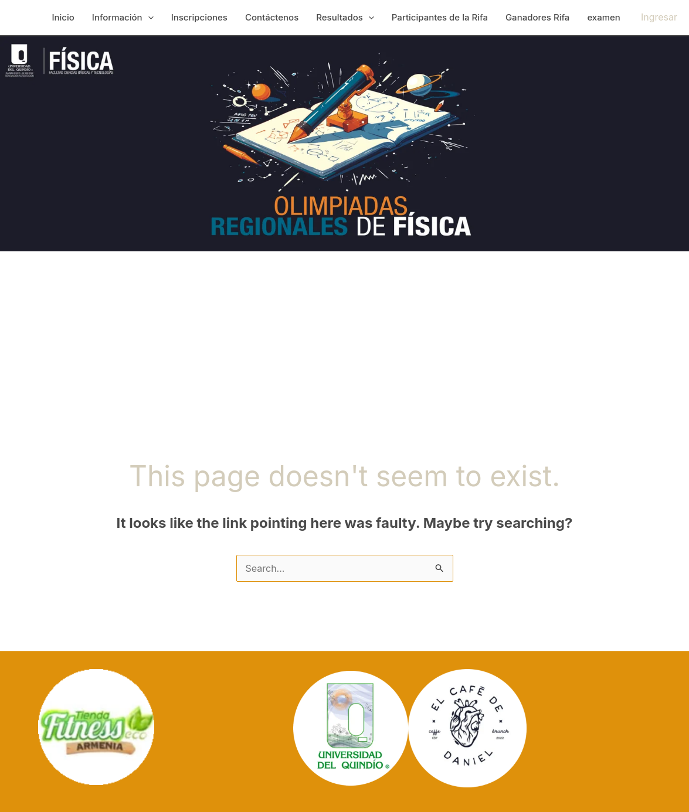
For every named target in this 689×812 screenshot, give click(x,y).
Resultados (345, 17)
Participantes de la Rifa (440, 17)
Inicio (63, 17)
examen (603, 17)
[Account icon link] (659, 17)
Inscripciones (199, 17)
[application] (148, 17)
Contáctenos (271, 17)
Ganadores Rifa (537, 17)
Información (123, 17)
